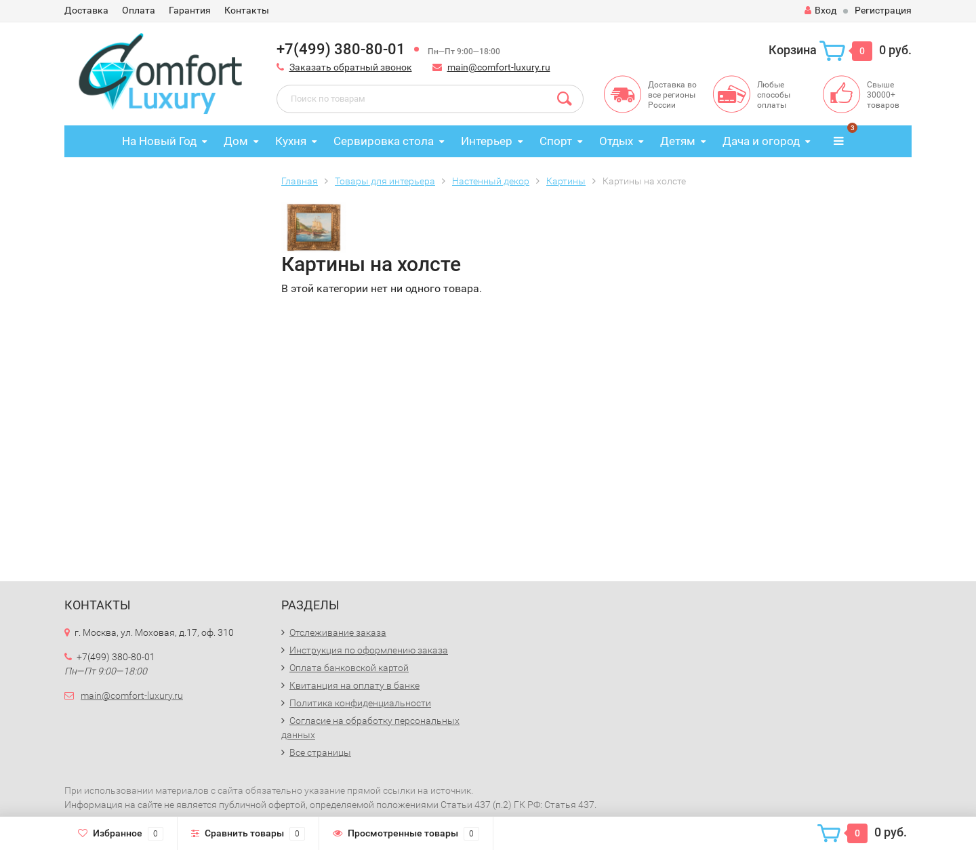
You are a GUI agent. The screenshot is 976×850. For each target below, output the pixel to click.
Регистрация (883, 10)
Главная (299, 181)
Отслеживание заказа (337, 632)
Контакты (246, 10)
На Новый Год (159, 141)
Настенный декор (490, 181)
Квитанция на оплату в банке (354, 685)
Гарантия (190, 10)
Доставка (86, 10)
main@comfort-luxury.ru (498, 67)
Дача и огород (761, 141)
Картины (566, 181)
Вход (820, 10)
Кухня (290, 141)
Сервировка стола (383, 141)
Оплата (138, 10)
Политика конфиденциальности (360, 702)
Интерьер (486, 141)
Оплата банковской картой (349, 667)
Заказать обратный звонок (350, 67)
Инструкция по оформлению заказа (368, 650)
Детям (677, 141)
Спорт (556, 141)
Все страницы (320, 752)
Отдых (616, 141)
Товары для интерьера (385, 181)
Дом (236, 141)
